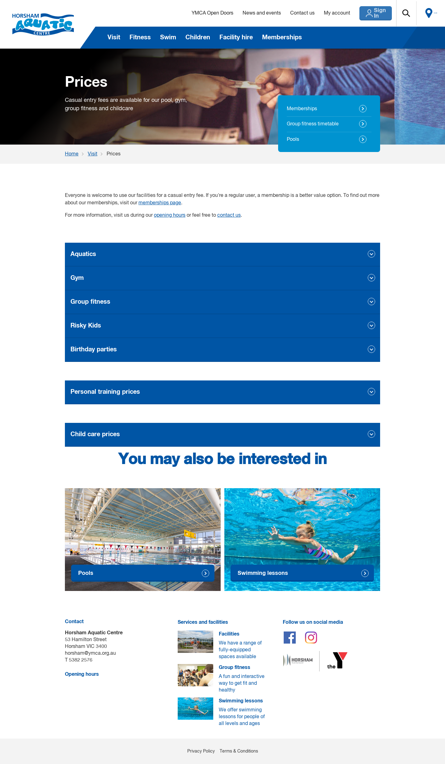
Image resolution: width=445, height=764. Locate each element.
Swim (168, 37)
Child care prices (95, 434)
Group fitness (90, 302)
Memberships (282, 37)
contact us (229, 215)
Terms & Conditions (239, 751)
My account (324, 13)
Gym (77, 278)
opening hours (169, 215)
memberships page (159, 203)
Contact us (290, 13)
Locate (431, 13)
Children (197, 37)
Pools (293, 139)
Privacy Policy (201, 751)
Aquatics (83, 254)
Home (71, 154)
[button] (405, 13)
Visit (114, 37)
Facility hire (236, 37)
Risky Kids (85, 326)
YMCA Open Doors (200, 13)
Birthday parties (93, 349)
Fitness (140, 37)
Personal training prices (105, 392)
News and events (249, 13)
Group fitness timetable (313, 124)
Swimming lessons (263, 573)
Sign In (371, 13)
